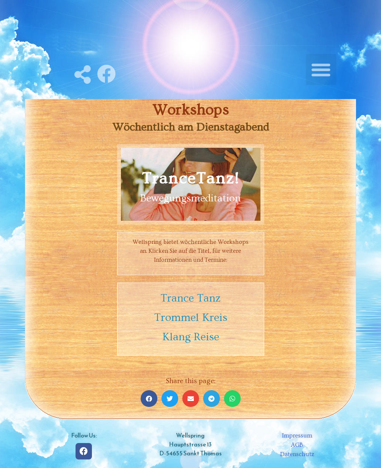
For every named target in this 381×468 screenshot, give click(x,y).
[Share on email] (190, 398)
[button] (321, 69)
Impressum (297, 435)
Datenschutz (297, 454)
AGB (297, 445)
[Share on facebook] (149, 398)
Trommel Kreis (190, 317)
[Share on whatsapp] (232, 398)
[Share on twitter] (169, 398)
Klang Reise (190, 337)
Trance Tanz (190, 298)
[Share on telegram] (211, 398)
